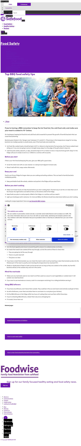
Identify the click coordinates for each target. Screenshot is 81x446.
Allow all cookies (63, 239)
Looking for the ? (10, 404)
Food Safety (10, 43)
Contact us (7, 410)
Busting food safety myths (13, 67)
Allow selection (40, 239)
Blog (5, 407)
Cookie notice (7, 402)
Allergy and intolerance (12, 56)
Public (10, 4)
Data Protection (8, 414)
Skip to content (5, 1)
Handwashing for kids (12, 69)
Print (7, 121)
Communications (8, 398)
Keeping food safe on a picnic (20, 60)
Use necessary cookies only (18, 239)
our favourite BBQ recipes (37, 201)
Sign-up (5, 385)
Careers (6, 400)
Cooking (8, 51)
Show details (66, 234)
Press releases (8, 412)
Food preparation (11, 49)
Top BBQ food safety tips (19, 62)
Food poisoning (10, 55)
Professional (24, 4)
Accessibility (8, 8)
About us (6, 397)
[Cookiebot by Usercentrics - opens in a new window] (67, 205)
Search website (8, 13)
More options (5, 46)
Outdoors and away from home (15, 58)
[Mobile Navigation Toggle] (2, 33)
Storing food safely (11, 53)
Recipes (6, 28)
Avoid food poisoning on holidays (21, 63)
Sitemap (6, 408)
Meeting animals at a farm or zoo (21, 65)
